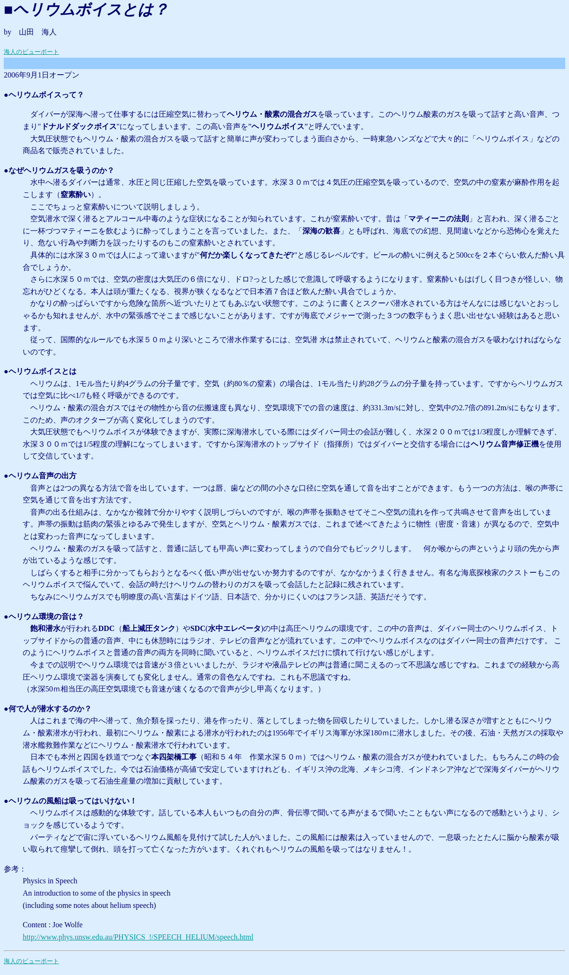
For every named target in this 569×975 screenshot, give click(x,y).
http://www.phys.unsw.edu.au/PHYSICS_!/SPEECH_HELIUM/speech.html (138, 937)
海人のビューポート (31, 51)
